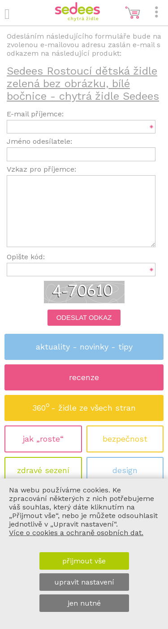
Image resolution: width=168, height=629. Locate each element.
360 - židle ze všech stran (84, 405)
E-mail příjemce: (35, 114)
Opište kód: (26, 256)
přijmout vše (84, 561)
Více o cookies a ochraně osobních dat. (76, 532)
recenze (84, 377)
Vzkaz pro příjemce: (41, 169)
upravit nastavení (84, 582)
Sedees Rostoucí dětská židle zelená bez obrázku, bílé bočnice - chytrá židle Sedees (83, 83)
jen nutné (84, 603)
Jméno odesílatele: (39, 141)
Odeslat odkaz (84, 317)
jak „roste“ (43, 438)
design (125, 470)
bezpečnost (125, 438)
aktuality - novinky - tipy (84, 346)
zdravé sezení (43, 470)
